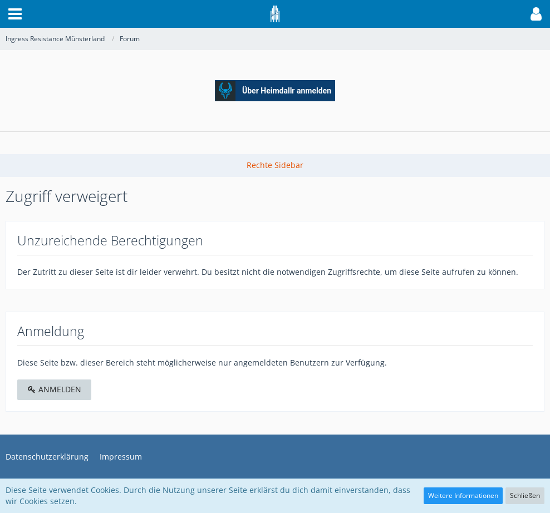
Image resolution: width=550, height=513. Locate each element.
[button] (15, 14)
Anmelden (54, 389)
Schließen (525, 495)
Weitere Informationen (463, 495)
